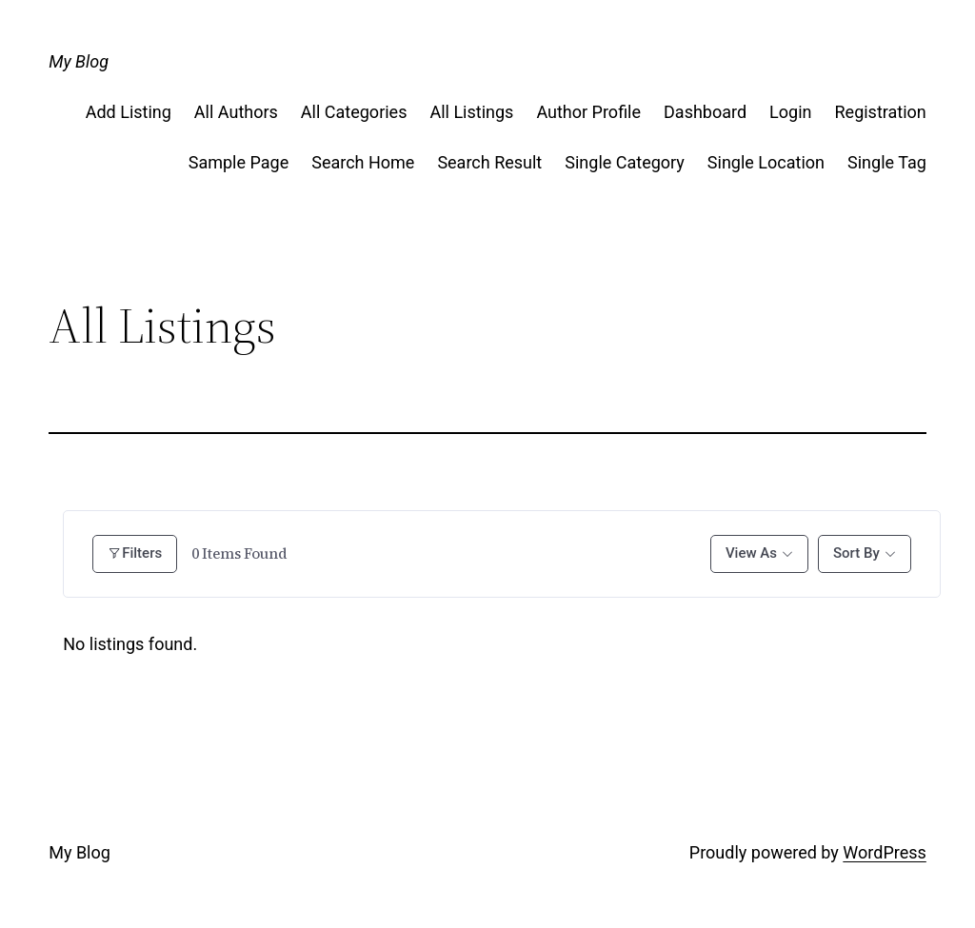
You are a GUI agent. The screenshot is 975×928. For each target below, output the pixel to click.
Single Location (766, 162)
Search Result (489, 162)
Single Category (625, 162)
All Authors (236, 112)
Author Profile (588, 112)
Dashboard (705, 112)
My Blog (79, 61)
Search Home (362, 162)
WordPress (884, 852)
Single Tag (886, 162)
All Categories (354, 112)
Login (790, 112)
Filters (135, 553)
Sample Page (239, 162)
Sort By (856, 553)
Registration (880, 112)
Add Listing (128, 112)
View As (751, 553)
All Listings (471, 112)
